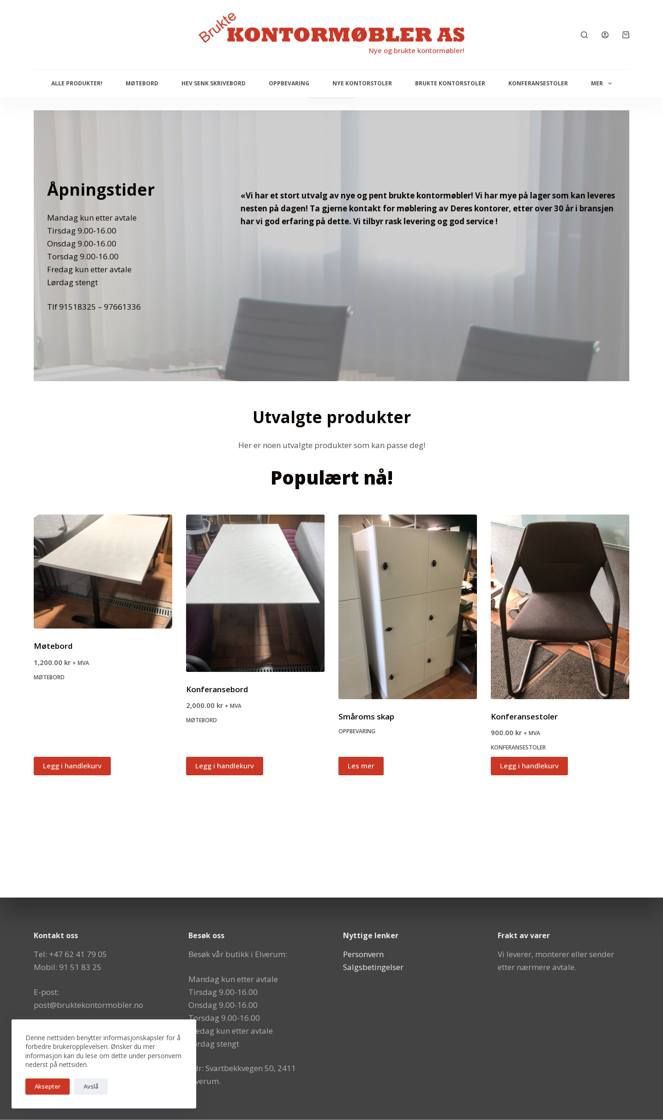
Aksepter (47, 1086)
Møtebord (142, 83)
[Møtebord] (103, 572)
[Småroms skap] (407, 607)
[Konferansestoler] (560, 607)
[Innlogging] (605, 34)
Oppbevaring (289, 83)
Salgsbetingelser (373, 967)
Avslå (91, 1086)
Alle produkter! (76, 83)
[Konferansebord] (255, 593)
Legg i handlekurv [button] (72, 765)
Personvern (363, 954)
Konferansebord (217, 689)
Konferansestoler (538, 83)
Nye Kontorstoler (362, 83)
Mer (603, 83)
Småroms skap (366, 716)
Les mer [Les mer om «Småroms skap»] (361, 765)
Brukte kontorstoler (450, 83)
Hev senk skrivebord (213, 83)
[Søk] (584, 34)
